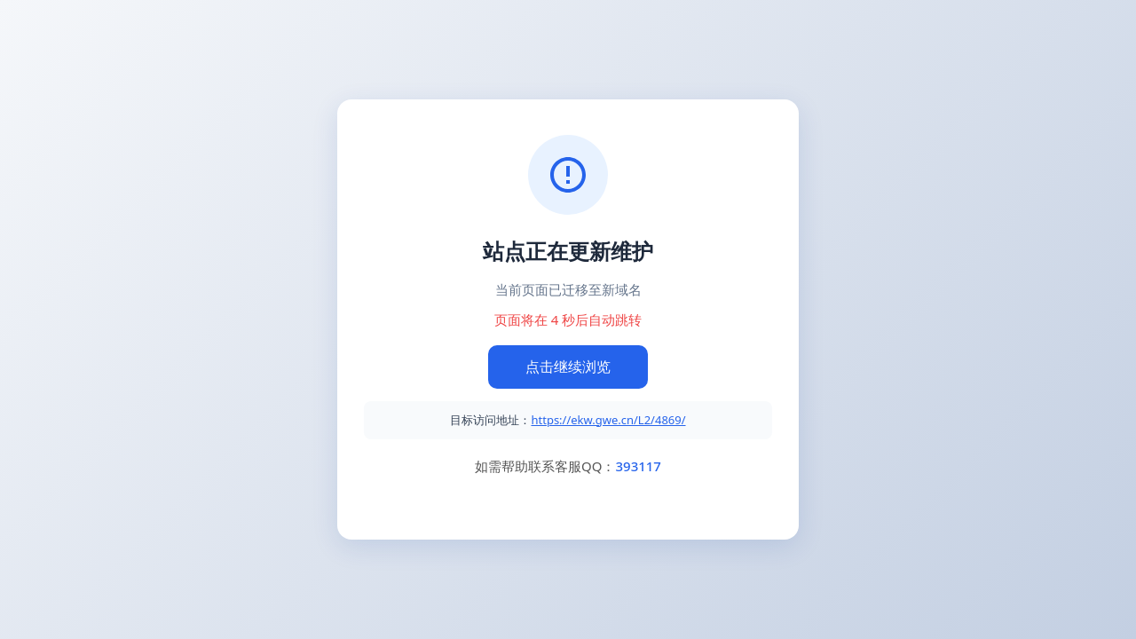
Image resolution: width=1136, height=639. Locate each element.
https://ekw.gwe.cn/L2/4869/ (608, 420)
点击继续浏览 (568, 366)
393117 (637, 466)
